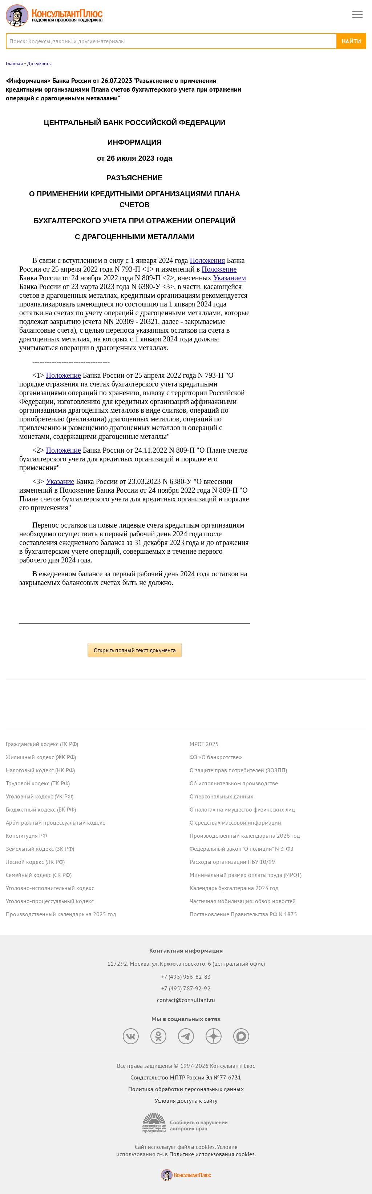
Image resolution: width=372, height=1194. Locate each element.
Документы (39, 63)
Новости (290, 81)
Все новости (280, 248)
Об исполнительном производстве (234, 783)
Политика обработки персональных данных (185, 1089)
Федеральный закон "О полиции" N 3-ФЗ (242, 848)
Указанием (229, 278)
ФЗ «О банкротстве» (216, 757)
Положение (219, 269)
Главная (14, 63)
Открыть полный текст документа (135, 650)
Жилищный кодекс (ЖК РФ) (41, 757)
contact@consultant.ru (186, 999)
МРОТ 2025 (204, 744)
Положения (207, 260)
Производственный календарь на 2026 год (245, 835)
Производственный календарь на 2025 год (61, 914)
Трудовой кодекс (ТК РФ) (38, 783)
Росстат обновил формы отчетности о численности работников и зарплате (310, 110)
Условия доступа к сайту (186, 1100)
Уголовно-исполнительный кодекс (50, 888)
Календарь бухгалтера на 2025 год (234, 888)
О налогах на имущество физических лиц (242, 809)
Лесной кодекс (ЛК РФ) (35, 861)
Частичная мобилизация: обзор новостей (243, 901)
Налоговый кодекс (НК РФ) (40, 770)
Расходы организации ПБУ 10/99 (232, 861)
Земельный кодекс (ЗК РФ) (40, 848)
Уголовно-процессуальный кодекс (50, 901)
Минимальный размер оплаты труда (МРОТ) (246, 874)
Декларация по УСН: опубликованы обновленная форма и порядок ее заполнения (307, 186)
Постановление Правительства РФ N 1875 (243, 914)
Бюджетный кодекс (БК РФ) (41, 809)
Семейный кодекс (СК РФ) (39, 874)
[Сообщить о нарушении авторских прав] (186, 1123)
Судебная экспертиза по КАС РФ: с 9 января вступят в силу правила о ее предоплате (309, 225)
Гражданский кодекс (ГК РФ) (42, 744)
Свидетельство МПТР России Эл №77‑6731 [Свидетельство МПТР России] (185, 1077)
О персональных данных (221, 796)
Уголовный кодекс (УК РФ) (39, 796)
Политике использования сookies (212, 1154)
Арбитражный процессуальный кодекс (55, 822)
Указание (60, 481)
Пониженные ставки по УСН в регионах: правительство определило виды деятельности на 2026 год (311, 146)
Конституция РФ (26, 835)
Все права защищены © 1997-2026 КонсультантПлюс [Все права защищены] (186, 1065)
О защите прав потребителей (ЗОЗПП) (238, 770)
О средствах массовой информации (235, 822)
